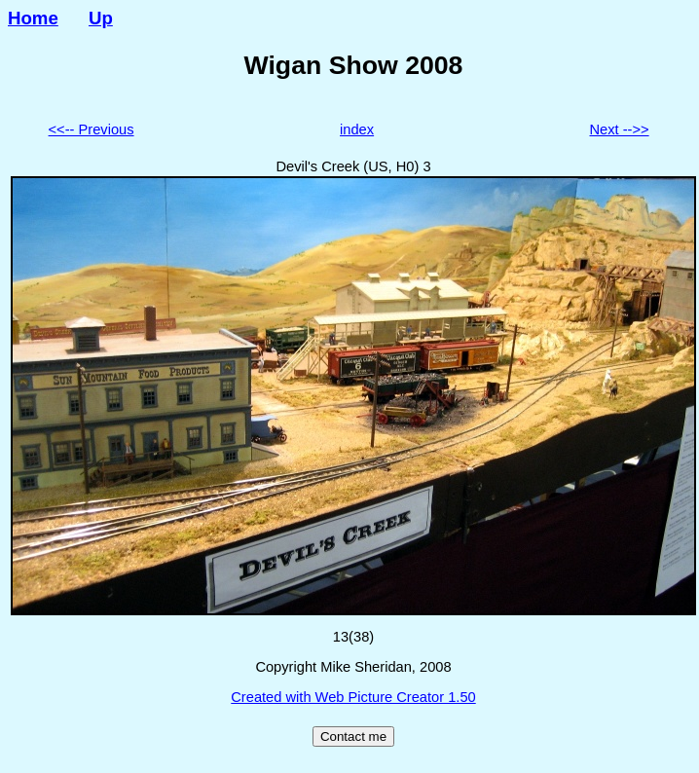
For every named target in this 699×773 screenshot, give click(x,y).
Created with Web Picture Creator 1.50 (353, 697)
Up (101, 18)
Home (33, 18)
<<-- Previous (91, 129)
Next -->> (619, 129)
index (357, 129)
